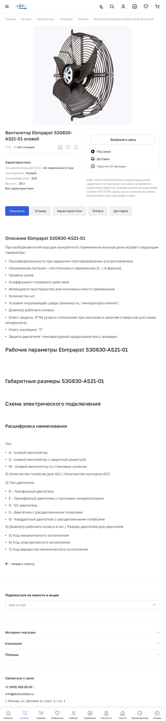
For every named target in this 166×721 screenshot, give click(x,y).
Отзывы (40, 211)
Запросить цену (123, 139)
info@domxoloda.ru (19, 694)
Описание (17, 211)
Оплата (98, 211)
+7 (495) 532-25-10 (18, 687)
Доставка (121, 211)
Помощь (12, 654)
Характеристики (69, 211)
